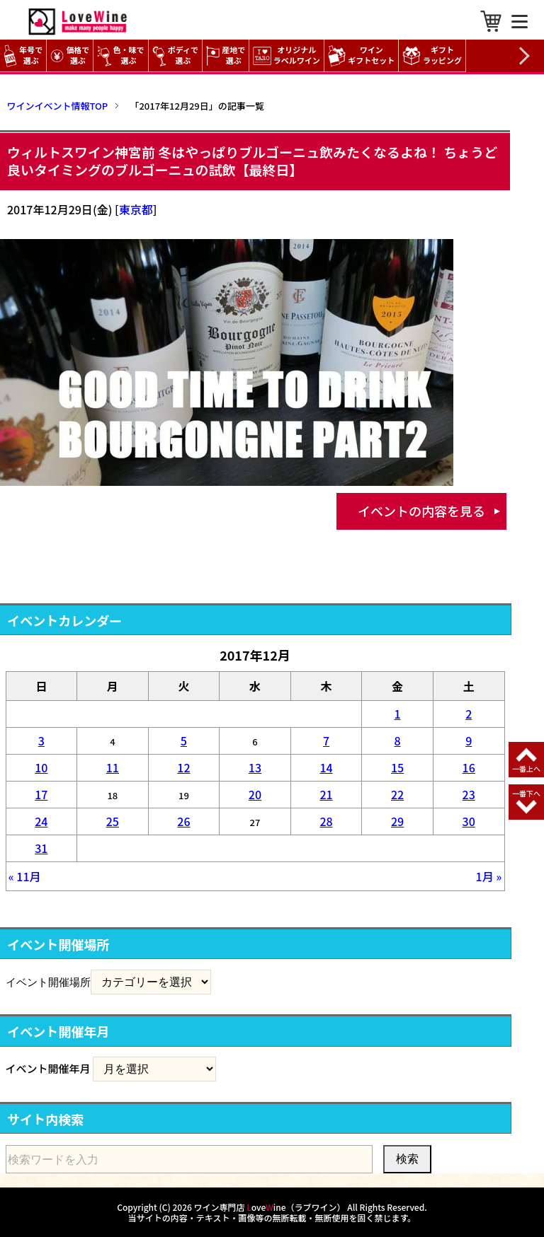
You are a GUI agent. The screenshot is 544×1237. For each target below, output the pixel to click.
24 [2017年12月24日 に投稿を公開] (41, 821)
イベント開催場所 (48, 982)
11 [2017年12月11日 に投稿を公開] (112, 767)
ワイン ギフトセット (363, 55)
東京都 (136, 209)
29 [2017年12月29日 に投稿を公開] (397, 821)
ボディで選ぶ (175, 55)
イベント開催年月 (48, 1068)
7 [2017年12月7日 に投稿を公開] (326, 740)
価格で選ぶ (69, 55)
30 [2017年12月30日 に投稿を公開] (469, 821)
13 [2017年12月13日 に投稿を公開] (255, 767)
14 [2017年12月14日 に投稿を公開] (325, 767)
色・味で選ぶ (120, 55)
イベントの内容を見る (421, 510)
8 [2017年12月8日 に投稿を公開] (398, 740)
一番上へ (526, 768)
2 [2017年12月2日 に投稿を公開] (468, 713)
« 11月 (24, 876)
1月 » (489, 876)
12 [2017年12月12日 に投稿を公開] (183, 767)
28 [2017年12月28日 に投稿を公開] (325, 821)
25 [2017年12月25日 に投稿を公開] (112, 821)
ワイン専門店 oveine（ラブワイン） (270, 1207)
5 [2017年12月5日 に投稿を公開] (184, 740)
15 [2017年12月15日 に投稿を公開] (397, 767)
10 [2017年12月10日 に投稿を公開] (41, 767)
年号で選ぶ (23, 55)
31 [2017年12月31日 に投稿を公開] (41, 848)
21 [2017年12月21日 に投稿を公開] (325, 794)
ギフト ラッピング (433, 55)
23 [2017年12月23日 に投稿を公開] (469, 794)
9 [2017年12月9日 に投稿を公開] (468, 740)
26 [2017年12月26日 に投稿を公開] (183, 821)
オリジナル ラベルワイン (288, 55)
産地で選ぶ (225, 55)
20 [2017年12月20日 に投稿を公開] (255, 794)
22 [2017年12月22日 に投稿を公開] (397, 794)
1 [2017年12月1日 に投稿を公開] (398, 713)
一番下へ (526, 793)
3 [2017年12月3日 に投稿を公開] (41, 740)
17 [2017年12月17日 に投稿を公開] (41, 794)
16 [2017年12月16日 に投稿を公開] (469, 767)
